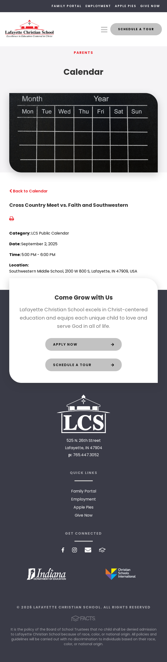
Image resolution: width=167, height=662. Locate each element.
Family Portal (67, 6)
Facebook (63, 550)
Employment (98, 6)
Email (88, 550)
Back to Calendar (28, 191)
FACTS (102, 550)
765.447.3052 (86, 455)
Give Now (150, 6)
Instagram (74, 550)
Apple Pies (125, 6)
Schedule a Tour (136, 29)
